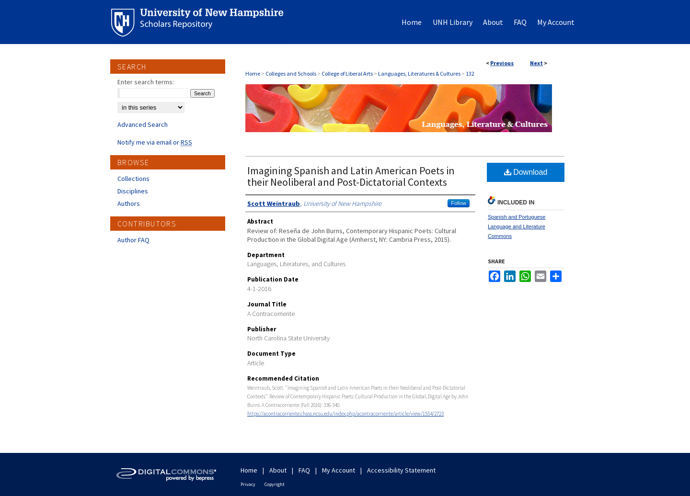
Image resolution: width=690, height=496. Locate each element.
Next (536, 63)
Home (252, 73)
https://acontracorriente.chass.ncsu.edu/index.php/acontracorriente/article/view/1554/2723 (345, 413)
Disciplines (132, 191)
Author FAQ (133, 240)
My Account (338, 470)
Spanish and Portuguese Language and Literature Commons (516, 226)
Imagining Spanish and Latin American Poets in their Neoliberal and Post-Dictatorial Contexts (351, 176)
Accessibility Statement (401, 470)
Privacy (248, 484)
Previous (502, 63)
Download (526, 172)
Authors (128, 203)
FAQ (304, 470)
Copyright (274, 484)
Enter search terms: (145, 82)
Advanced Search (142, 124)
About (278, 470)
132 (470, 73)
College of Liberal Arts (347, 73)
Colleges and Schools (290, 73)
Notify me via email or (154, 142)
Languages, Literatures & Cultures (419, 73)
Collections (133, 178)
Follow (458, 203)
